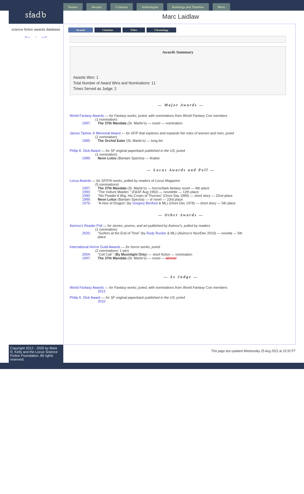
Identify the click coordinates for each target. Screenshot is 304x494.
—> (44, 37)
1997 (86, 123)
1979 (86, 203)
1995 (86, 140)
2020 (86, 233)
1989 (86, 158)
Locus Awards (80, 180)
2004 (86, 254)
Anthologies (150, 7)
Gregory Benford (145, 203)
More (221, 7)
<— (27, 37)
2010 (101, 301)
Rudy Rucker (156, 233)
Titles (133, 30)
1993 (86, 192)
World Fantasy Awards (87, 115)
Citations (121, 7)
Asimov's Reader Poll (86, 225)
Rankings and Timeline (188, 7)
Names (73, 7)
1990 (86, 195)
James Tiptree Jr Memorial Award (95, 133)
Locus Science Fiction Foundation (34, 353)
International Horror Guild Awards (95, 247)
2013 (101, 291)
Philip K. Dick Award (85, 150)
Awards (96, 7)
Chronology (161, 30)
